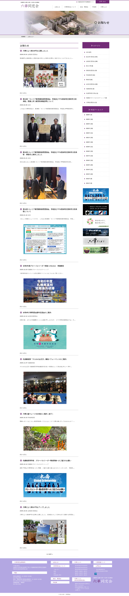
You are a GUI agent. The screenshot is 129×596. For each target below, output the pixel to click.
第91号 (85, 575)
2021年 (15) (89, 137)
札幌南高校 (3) (90, 88)
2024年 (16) (89, 124)
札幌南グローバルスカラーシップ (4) (96, 98)
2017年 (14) (89, 156)
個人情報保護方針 (100, 569)
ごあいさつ (56, 569)
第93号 (76, 575)
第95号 (81, 573)
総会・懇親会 (84, 7)
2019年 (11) (89, 146)
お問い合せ (102, 1)
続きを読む (23, 93)
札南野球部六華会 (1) (92, 93)
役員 (55, 571)
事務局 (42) (89, 79)
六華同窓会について (70, 7)
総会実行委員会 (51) (91, 56)
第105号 (77, 567)
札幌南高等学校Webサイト (86, 2)
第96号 (76, 573)
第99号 (76, 571)
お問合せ (98, 566)
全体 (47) (88, 52)
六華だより (104, 7)
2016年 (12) (89, 160)
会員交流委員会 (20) (91, 84)
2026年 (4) (89, 114)
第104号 (81, 567)
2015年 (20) (89, 165)
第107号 (81, 565)
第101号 (81, 569)
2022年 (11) (89, 133)
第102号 (77, 569)
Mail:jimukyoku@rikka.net (20, 569)
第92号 (81, 575)
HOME (23, 36)
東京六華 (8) (89, 66)
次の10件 (49, 554)
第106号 (85, 565)
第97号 (85, 571)
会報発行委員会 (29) (91, 61)
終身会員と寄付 (57, 575)
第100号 (85, 569)
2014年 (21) (89, 169)
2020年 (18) (89, 142)
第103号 (85, 567)
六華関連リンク (100, 562)
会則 (55, 573)
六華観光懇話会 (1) (91, 102)
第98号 (81, 571)
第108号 (77, 565)
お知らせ (57, 7)
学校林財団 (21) (90, 75)
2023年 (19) (89, 128)
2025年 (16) (89, 119)
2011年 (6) (89, 183)
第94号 (85, 573)
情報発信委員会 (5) (91, 70)
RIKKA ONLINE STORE (102, 571)
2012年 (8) (89, 178)
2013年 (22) (89, 174)
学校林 (94, 7)
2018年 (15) (89, 151)
